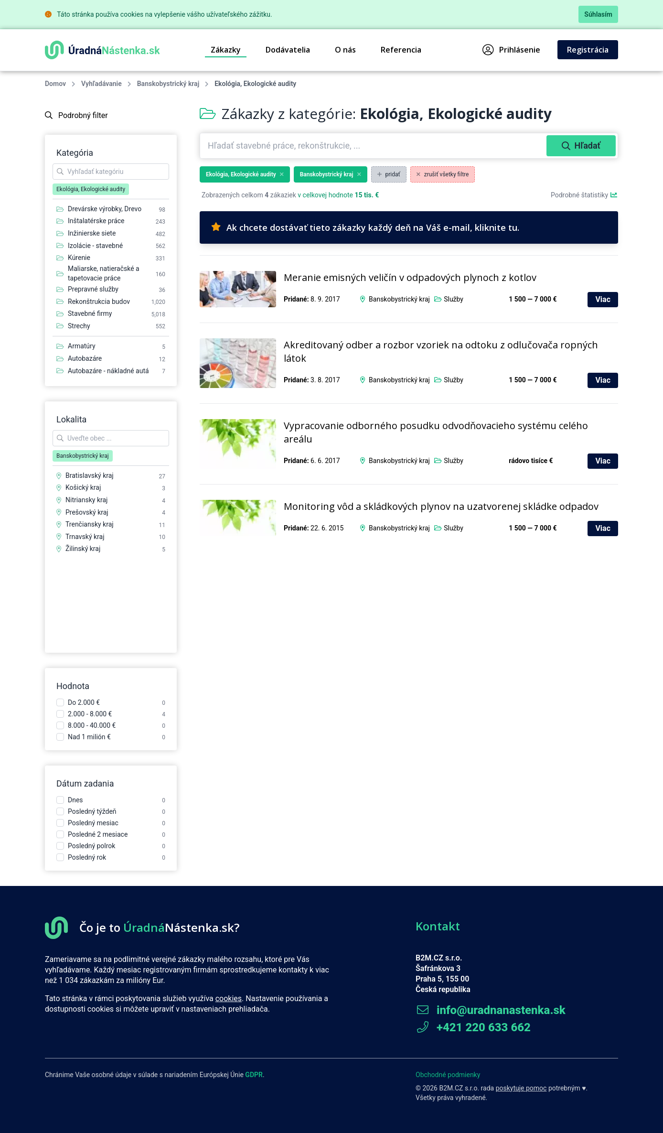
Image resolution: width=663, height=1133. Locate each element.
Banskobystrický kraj (168, 83)
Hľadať (581, 145)
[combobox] (374, 145)
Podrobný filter (76, 115)
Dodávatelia (288, 49)
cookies (228, 998)
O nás (345, 49)
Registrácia (588, 49)
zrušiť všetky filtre (443, 174)
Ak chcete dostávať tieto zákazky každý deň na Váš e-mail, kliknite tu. (365, 227)
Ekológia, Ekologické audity (245, 174)
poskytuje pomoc (521, 1088)
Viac (602, 299)
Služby (453, 299)
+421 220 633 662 (473, 1027)
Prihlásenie (511, 49)
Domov (55, 83)
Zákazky (226, 49)
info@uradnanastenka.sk (491, 1010)
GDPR (254, 1075)
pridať (388, 174)
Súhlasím (598, 14)
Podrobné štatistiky (584, 195)
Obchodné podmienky (448, 1075)
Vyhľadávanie (101, 83)
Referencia (401, 49)
